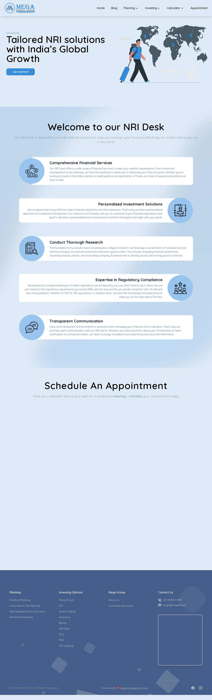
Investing (153, 8)
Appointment (199, 8)
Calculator (175, 8)
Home (101, 8)
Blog (114, 8)
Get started (20, 72)
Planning (131, 8)
